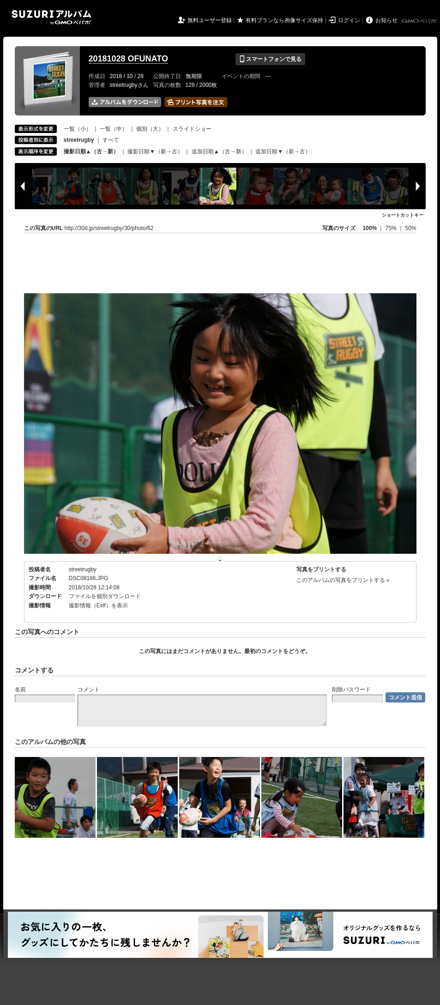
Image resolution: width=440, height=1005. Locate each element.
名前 (20, 689)
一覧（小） (77, 129)
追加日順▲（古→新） (219, 151)
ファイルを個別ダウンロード (105, 596)
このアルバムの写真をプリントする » (343, 580)
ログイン (349, 20)
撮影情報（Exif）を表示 (98, 605)
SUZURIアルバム (51, 17)
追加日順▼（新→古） (283, 151)
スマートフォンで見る (270, 59)
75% (392, 228)
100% (369, 228)
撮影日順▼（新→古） (155, 151)
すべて (110, 140)
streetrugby (82, 569)
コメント (89, 689)
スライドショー (192, 129)
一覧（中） (113, 129)
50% (410, 228)
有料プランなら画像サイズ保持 (284, 20)
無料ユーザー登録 (209, 20)
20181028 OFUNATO (128, 58)
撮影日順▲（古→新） (91, 151)
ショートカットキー (402, 215)
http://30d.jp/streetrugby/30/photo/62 (109, 228)
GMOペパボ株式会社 (420, 21)
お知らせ (386, 20)
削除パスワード (351, 689)
